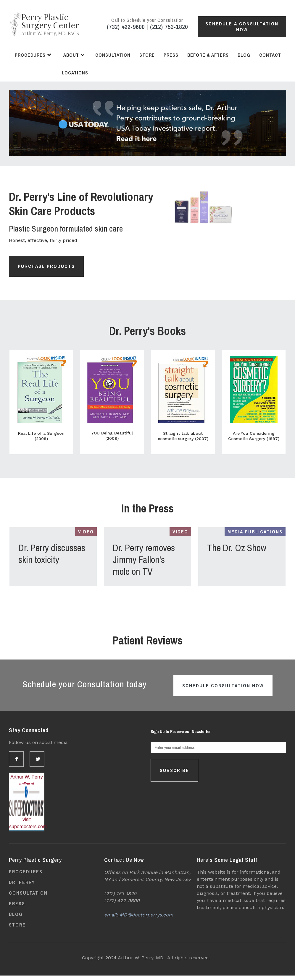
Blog (244, 55)
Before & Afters (208, 55)
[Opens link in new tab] (147, 123)
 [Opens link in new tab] (38, 759)
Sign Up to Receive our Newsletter (181, 731)
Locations (75, 72)
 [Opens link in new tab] (16, 759)
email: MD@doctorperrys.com (138, 915)
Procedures (26, 871)
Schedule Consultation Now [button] (223, 685)
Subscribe (174, 770)
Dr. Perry (22, 882)
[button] (33, 55)
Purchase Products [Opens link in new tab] (46, 266)
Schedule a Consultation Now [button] (241, 26)
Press (171, 55)
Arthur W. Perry (26, 776)
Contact (270, 55)
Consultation (112, 55)
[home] (44, 24)
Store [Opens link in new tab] (147, 55)
